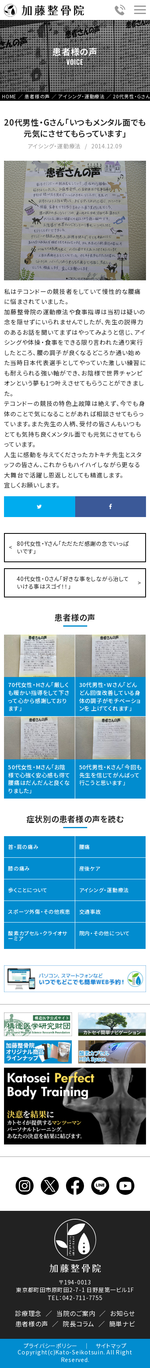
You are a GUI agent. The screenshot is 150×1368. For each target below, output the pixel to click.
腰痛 (84, 847)
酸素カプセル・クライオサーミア (37, 935)
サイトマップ (111, 1346)
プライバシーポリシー (51, 1346)
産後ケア (89, 868)
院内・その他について (104, 933)
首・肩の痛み (23, 847)
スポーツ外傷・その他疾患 (39, 911)
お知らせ (122, 1313)
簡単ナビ (122, 1323)
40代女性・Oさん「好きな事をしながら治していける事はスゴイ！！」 (73, 583)
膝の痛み (19, 868)
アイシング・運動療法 (104, 890)
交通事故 (90, 911)
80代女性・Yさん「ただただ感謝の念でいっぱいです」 (73, 547)
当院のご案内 (76, 1313)
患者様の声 (31, 1323)
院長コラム (78, 1323)
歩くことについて (28, 890)
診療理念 (28, 1313)
